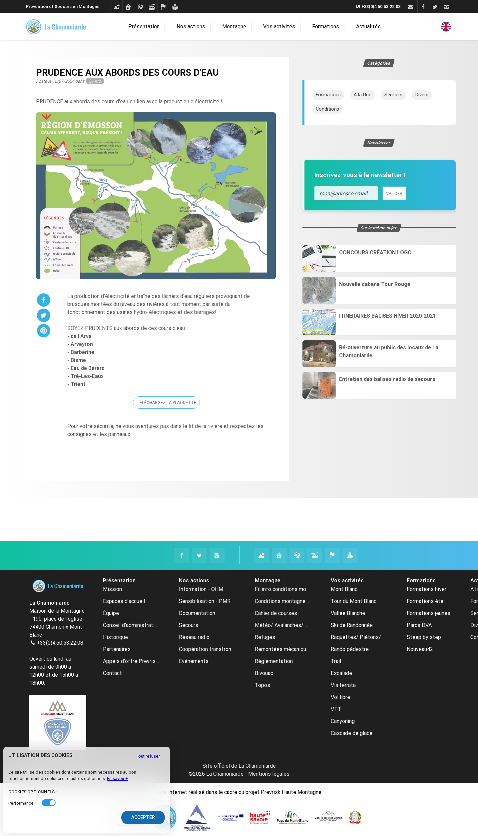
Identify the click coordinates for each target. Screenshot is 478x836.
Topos (262, 685)
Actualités (360, 26)
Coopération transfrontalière (207, 649)
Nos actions (199, 27)
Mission (112, 589)
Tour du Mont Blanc (353, 601)
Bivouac (264, 673)
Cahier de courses (276, 613)
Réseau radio (194, 637)
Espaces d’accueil (124, 601)
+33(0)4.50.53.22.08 (60, 643)
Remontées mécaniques (283, 649)
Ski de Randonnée (352, 625)
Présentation (155, 27)
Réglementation (274, 661)
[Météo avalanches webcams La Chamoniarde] (296, 555)
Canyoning (343, 721)
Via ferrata (343, 685)
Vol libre (340, 697)
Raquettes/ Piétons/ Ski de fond (359, 637)
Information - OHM (201, 589)
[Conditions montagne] (116, 7)
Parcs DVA (419, 625)
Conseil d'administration (131, 625)
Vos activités (280, 27)
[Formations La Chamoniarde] (349, 555)
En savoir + (117, 778)
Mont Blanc (344, 589)
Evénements (194, 661)
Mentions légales (268, 774)
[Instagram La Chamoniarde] (217, 555)
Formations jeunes (428, 613)
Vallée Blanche (348, 613)
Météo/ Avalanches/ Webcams (283, 625)
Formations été (425, 601)
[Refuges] (128, 7)
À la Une (362, 95)
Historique (115, 637)
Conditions (327, 109)
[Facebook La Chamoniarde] (181, 555)
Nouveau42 (420, 649)
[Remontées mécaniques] (151, 7)
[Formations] (175, 7)
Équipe (111, 613)
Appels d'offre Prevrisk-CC (131, 661)
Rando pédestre (350, 649)
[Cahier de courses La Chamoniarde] (332, 555)
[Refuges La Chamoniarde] (279, 555)
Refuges (265, 637)
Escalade (341, 673)
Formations (323, 27)
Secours (188, 625)
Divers (421, 95)
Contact (112, 673)
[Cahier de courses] (163, 7)
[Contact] (410, 7)
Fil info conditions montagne (283, 589)
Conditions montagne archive (283, 601)
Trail (336, 661)
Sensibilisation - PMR (205, 601)
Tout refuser (148, 756)
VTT (336, 709)
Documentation (197, 613)
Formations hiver (426, 589)
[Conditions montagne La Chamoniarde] (261, 555)
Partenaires (117, 649)
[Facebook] (423, 7)
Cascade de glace (351, 733)
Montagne (238, 27)
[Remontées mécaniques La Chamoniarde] (314, 555)
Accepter (143, 817)
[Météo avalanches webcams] (140, 7)
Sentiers (393, 95)
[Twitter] (435, 7)
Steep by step (424, 637)
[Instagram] (446, 7)
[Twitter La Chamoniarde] (199, 555)
